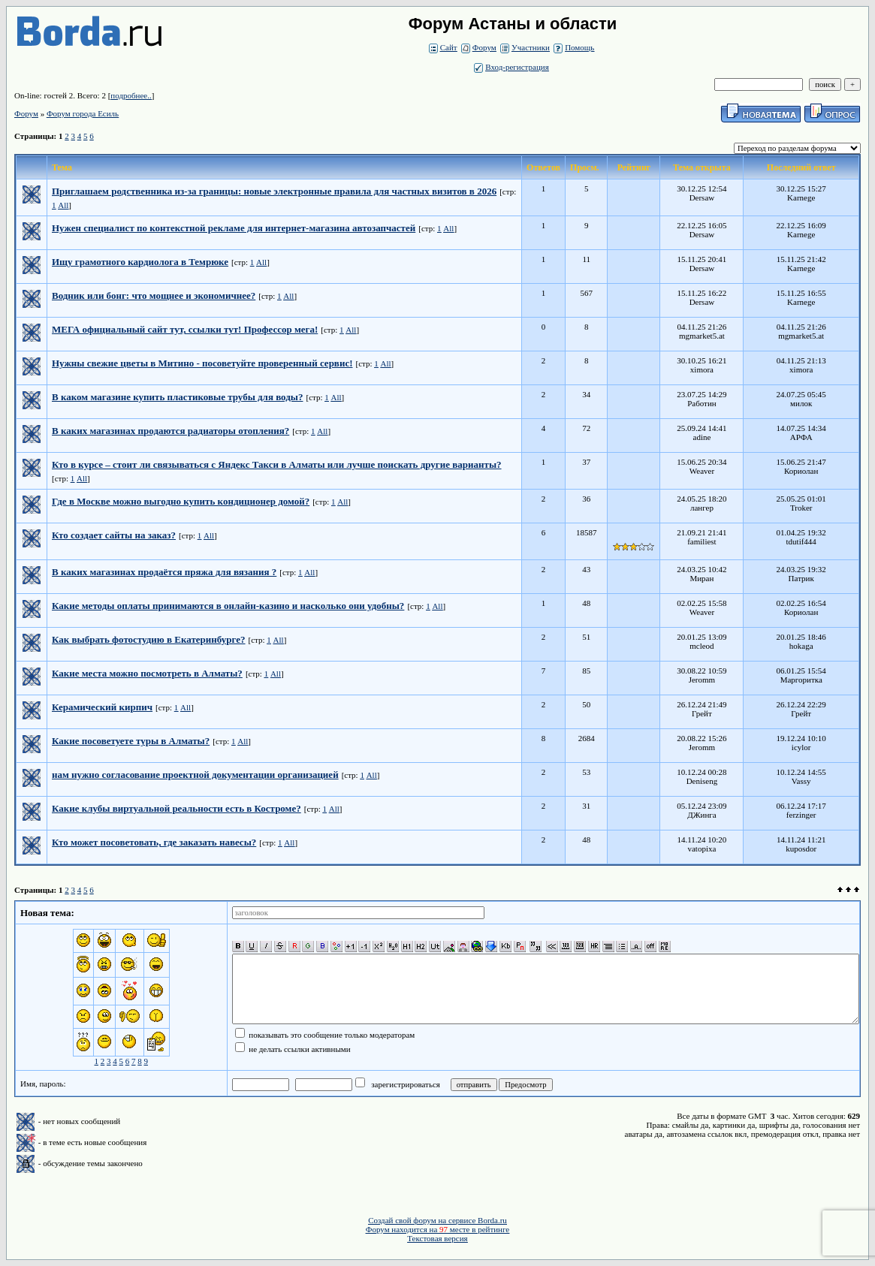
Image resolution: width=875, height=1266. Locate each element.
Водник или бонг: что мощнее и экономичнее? (153, 295)
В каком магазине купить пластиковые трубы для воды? (177, 396)
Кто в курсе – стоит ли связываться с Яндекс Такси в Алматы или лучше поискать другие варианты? (277, 464)
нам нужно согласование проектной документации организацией (195, 774)
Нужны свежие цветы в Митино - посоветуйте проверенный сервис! (202, 363)
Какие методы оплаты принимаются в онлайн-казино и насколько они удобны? (228, 605)
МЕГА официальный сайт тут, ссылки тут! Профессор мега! (185, 329)
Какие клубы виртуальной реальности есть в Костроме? (176, 808)
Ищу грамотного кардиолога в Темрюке (140, 261)
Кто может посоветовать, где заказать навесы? (154, 842)
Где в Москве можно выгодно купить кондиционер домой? (180, 501)
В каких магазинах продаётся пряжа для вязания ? (164, 571)
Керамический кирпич (102, 707)
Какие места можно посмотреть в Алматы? (147, 673)
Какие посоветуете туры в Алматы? (131, 740)
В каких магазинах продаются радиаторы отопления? (170, 430)
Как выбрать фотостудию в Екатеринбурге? (149, 639)
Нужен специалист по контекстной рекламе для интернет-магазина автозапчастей (233, 228)
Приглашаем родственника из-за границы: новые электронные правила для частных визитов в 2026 (274, 191)
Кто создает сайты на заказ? (114, 535)
